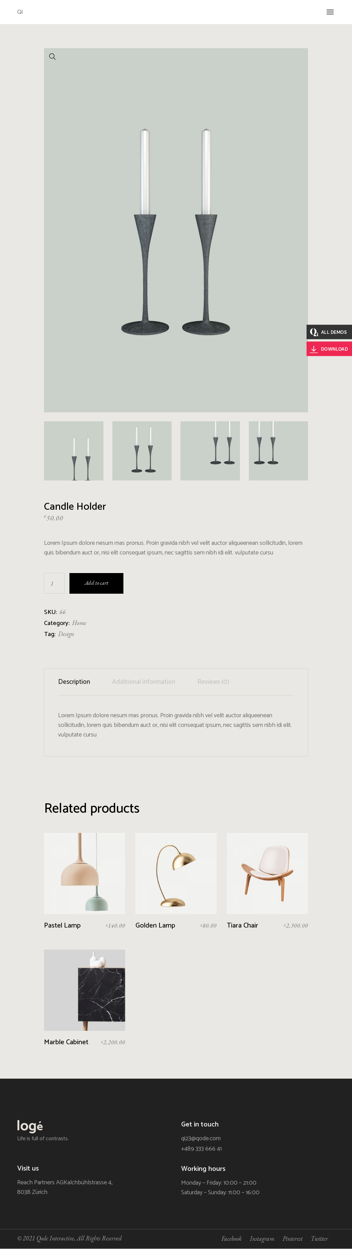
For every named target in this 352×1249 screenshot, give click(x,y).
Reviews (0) (213, 682)
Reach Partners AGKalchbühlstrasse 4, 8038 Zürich (64, 1187)
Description (74, 682)
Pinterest (292, 1238)
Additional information (143, 682)
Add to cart (96, 582)
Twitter (319, 1238)
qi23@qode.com (201, 1138)
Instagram (262, 1238)
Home (79, 623)
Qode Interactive (55, 1238)
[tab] (79, 682)
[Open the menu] (330, 12)
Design (66, 634)
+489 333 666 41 (201, 1149)
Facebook (231, 1238)
